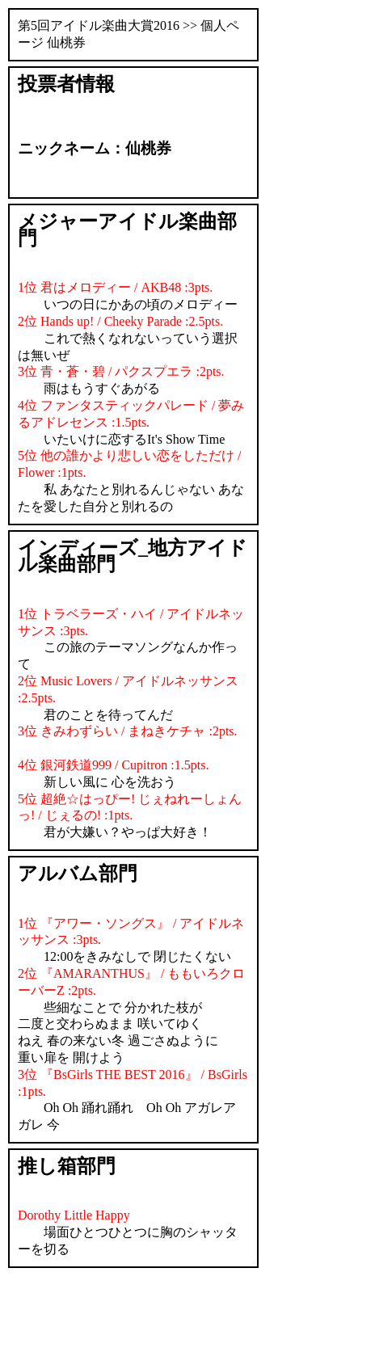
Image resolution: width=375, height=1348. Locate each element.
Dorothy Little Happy (74, 1215)
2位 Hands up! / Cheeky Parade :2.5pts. (120, 321)
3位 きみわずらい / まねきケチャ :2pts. (128, 731)
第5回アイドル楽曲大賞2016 (98, 25)
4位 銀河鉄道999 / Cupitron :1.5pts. (113, 765)
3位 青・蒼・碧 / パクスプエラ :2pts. (121, 371)
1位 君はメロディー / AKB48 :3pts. (115, 287)
